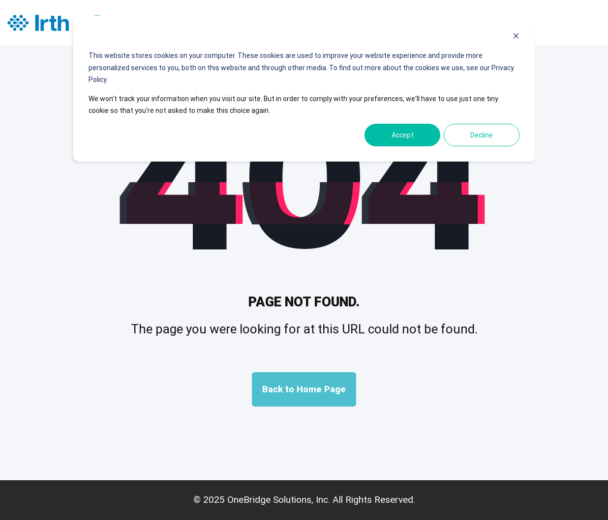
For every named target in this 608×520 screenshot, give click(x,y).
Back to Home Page (304, 389)
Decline (481, 135)
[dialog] (304, 89)
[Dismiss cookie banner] (516, 37)
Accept (403, 135)
